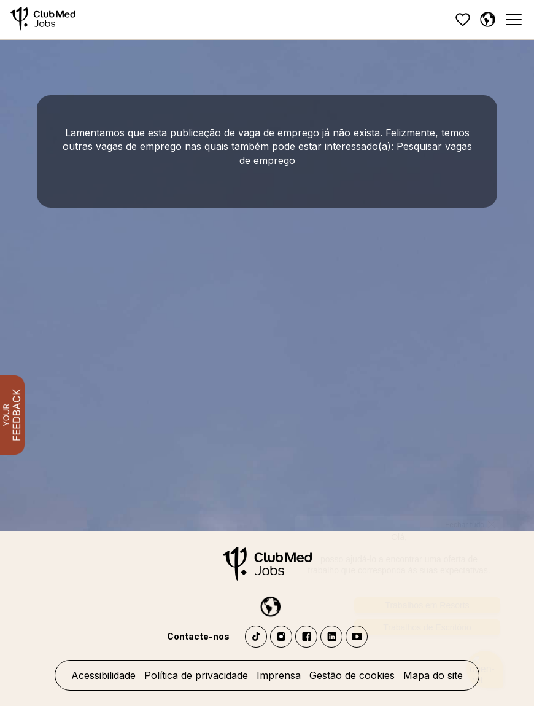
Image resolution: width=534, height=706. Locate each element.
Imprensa (279, 675)
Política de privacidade (196, 675)
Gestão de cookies (352, 675)
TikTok (256, 637)
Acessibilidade (103, 675)
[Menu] (513, 20)
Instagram (281, 637)
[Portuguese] (487, 19)
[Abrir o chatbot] (485, 669)
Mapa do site (433, 675)
